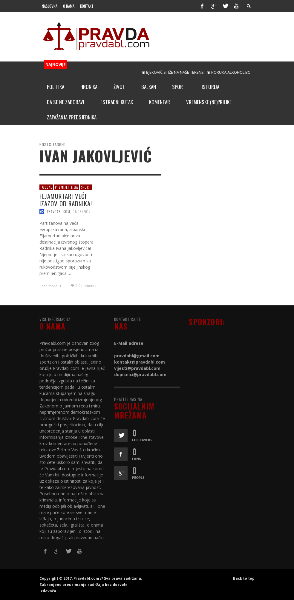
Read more (51, 286)
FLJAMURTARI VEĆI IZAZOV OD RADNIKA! (65, 199)
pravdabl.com (58, 211)
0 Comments (83, 285)
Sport (86, 187)
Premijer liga (66, 187)
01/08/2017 (82, 211)
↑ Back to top (242, 578)
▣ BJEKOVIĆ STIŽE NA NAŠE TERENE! (177, 72)
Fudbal (46, 187)
